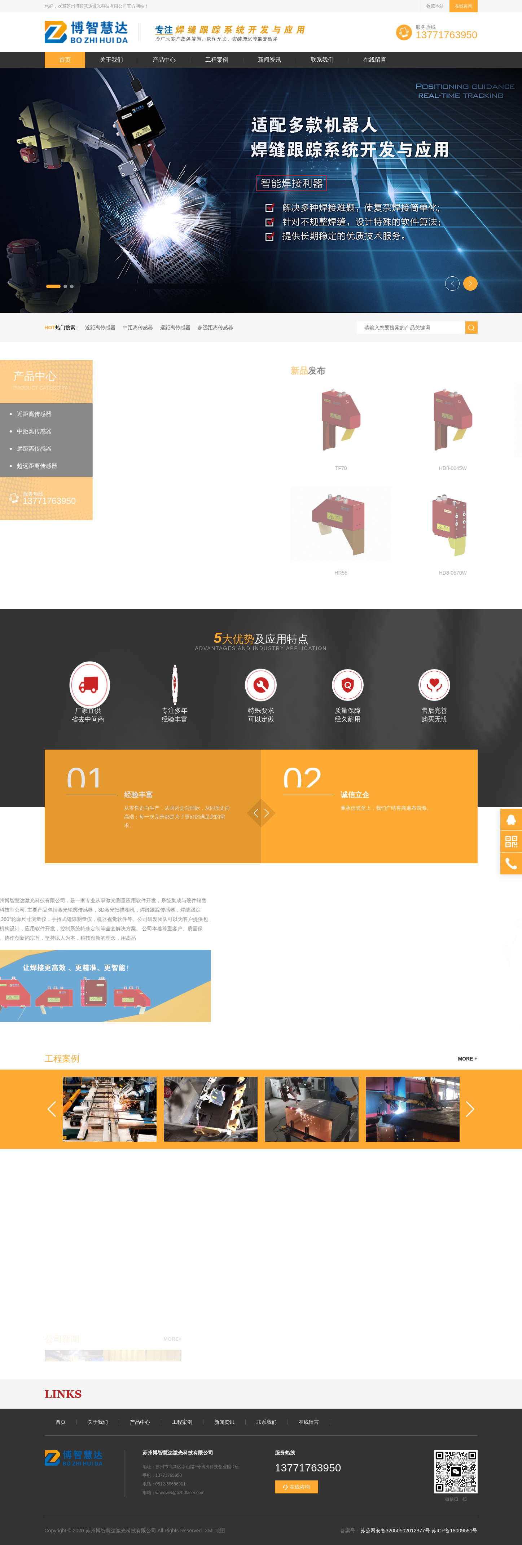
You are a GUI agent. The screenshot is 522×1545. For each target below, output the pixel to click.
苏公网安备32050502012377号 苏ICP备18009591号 (419, 1530)
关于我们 (111, 60)
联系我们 (322, 60)
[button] (53, 286)
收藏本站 (435, 6)
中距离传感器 (138, 327)
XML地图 (215, 1530)
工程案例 (216, 60)
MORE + (467, 1059)
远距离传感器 (175, 327)
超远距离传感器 (215, 327)
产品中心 (164, 60)
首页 (65, 60)
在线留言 (374, 60)
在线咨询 (463, 6)
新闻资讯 (269, 60)
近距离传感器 (100, 327)
